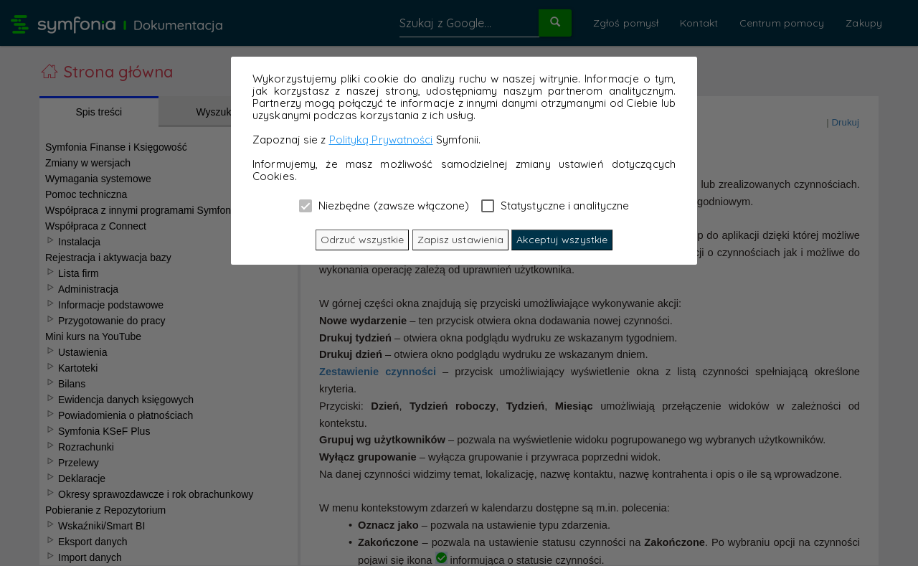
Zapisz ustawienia (460, 239)
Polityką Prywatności (381, 139)
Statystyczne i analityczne (555, 205)
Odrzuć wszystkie (362, 239)
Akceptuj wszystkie (561, 239)
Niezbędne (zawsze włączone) (384, 205)
